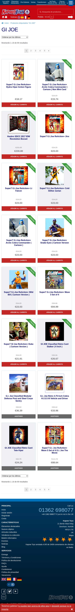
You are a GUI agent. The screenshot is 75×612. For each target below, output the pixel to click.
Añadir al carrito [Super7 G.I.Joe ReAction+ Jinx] (54, 157)
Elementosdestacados (15, 2)
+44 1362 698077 (49, 514)
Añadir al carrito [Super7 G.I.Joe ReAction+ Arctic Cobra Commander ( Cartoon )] (18, 260)
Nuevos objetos (8, 529)
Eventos (5, 541)
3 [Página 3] (35, 51)
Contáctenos (6, 17)
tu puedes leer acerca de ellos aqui (33, 606)
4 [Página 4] (40, 51)
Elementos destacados (11, 526)
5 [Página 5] (44, 51)
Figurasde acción (62, 2)
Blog (3, 547)
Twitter (9, 591)
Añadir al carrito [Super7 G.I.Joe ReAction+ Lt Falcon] (18, 208)
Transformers (41, 2)
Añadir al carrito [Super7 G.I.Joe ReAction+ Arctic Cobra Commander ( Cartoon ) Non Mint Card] (54, 105)
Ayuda (4, 566)
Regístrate (6, 516)
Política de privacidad (10, 572)
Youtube (15, 591)
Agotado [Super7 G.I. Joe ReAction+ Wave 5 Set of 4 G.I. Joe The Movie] (55, 468)
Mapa (71, 535)
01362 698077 (56, 510)
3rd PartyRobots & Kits (52, 2)
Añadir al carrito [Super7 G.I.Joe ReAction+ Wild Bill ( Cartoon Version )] (18, 312)
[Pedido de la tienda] (15, 37)
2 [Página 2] (30, 51)
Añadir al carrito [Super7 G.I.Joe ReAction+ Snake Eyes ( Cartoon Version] (54, 260)
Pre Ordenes (25, 2)
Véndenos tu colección (11, 535)
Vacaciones (6, 575)
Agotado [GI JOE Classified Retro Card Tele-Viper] (19, 468)
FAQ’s (4, 563)
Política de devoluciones (11, 560)
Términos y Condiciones (11, 558)
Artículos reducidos (9, 532)
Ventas (33, 2)
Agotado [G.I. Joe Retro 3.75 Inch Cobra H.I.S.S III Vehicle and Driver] (55, 416)
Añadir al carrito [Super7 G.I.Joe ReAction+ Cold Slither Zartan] (54, 208)
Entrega (5, 555)
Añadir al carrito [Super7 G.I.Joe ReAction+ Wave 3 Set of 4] (54, 312)
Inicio (3, 17)
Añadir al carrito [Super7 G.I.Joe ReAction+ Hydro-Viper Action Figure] (18, 105)
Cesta (4, 518)
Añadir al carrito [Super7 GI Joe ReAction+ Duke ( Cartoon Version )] (18, 364)
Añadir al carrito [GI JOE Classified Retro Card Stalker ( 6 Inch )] (54, 364)
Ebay (4, 597)
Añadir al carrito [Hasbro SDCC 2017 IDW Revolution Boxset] (18, 157)
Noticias (14, 17)
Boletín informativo (9, 538)
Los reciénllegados (5, 2)
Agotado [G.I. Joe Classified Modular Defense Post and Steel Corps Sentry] (19, 416)
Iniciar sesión (9, 17)
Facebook (4, 591)
